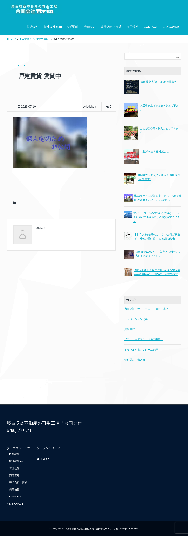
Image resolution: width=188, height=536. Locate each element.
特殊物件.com (53, 26)
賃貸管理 (129, 329)
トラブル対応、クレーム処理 (141, 349)
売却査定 (90, 26)
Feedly (43, 458)
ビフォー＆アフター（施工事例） (143, 339)
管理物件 (73, 26)
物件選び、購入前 (134, 359)
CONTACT (151, 26)
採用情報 (132, 26)
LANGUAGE (171, 26)
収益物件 (32, 26)
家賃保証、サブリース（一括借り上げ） (147, 308)
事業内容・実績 (111, 26)
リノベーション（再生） (138, 319)
